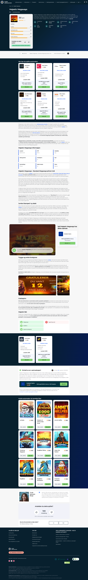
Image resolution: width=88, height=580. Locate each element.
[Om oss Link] (43, 530)
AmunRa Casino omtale (26, 98)
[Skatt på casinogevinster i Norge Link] (67, 536)
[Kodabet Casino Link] (61, 234)
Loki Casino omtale (26, 343)
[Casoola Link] (39, 94)
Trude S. (57, 370)
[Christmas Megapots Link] (27, 439)
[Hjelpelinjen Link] (61, 559)
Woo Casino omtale (44, 70)
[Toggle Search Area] (86, 2)
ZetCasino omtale (44, 343)
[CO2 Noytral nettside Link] (75, 559)
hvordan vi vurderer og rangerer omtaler (29, 391)
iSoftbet (63, 142)
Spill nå (26, 86)
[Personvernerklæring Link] (20, 535)
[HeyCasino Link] (21, 66)
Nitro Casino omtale (61, 98)
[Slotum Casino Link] (56, 66)
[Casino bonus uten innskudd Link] (67, 538)
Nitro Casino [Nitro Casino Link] (62, 93)
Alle (12, 6)
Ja (53, 522)
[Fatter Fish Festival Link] (61, 439)
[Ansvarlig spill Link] (20, 537)
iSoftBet (63, 126)
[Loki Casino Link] (21, 339)
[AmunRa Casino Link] (21, 94)
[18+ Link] (56, 559)
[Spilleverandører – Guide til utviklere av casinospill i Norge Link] (67, 541)
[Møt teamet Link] (43, 533)
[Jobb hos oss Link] (43, 543)
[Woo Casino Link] (39, 66)
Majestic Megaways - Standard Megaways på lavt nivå (40, 53)
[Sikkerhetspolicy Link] (20, 539)
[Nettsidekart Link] (67, 544)
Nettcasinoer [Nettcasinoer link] (27, 2)
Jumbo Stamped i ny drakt (59, 53)
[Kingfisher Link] (27, 468)
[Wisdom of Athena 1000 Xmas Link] (44, 409)
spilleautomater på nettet (42, 124)
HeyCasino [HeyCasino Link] (27, 65)
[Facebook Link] (11, 561)
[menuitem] (19, 2)
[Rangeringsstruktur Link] (43, 541)
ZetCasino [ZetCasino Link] (44, 338)
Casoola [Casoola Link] (44, 93)
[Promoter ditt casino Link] (43, 539)
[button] (84, 2)
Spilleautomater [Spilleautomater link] (18, 2)
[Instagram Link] (13, 561)
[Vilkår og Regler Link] (20, 530)
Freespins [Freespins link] (34, 2)
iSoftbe (49, 259)
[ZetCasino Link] (39, 339)
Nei (63, 522)
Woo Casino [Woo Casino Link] (44, 65)
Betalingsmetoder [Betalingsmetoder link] (50, 2)
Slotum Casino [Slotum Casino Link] (62, 65)
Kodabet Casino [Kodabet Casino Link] (67, 233)
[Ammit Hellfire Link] (61, 409)
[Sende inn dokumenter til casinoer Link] (67, 534)
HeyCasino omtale (26, 70)
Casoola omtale (44, 98)
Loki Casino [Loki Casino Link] (27, 338)
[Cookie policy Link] (20, 533)
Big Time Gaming (36, 132)
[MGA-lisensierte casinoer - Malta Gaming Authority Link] (67, 531)
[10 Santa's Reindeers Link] (61, 468)
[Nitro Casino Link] (56, 94)
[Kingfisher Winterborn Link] (44, 468)
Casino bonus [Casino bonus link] (41, 2)
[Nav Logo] (6, 2)
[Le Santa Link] (27, 409)
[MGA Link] (69, 559)
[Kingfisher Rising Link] (44, 439)
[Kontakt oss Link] (43, 535)
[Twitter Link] (9, 561)
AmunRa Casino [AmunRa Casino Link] (28, 93)
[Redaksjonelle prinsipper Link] (43, 537)
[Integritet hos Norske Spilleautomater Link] (43, 545)
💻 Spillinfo (24, 53)
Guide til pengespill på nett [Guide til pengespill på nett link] (62, 2)
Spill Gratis (23, 427)
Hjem (10, 6)
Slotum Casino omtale (61, 70)
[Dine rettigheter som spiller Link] (20, 541)
